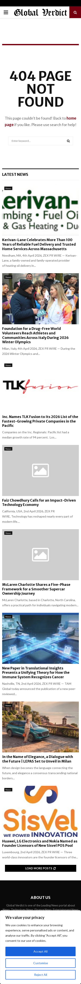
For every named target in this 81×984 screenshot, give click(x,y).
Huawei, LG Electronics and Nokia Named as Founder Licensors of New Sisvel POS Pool (39, 843)
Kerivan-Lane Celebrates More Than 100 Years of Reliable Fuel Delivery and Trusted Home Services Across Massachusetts (39, 244)
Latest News (15, 174)
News (8, 188)
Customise (40, 963)
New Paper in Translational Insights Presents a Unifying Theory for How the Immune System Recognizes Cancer (36, 672)
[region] (40, 947)
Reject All (40, 974)
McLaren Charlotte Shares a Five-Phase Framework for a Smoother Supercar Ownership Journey (36, 589)
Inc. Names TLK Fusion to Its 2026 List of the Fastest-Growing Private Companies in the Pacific (40, 421)
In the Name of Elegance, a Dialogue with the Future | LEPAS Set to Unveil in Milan (37, 759)
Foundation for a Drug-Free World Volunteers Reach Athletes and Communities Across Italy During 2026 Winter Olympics (35, 335)
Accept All (40, 951)
